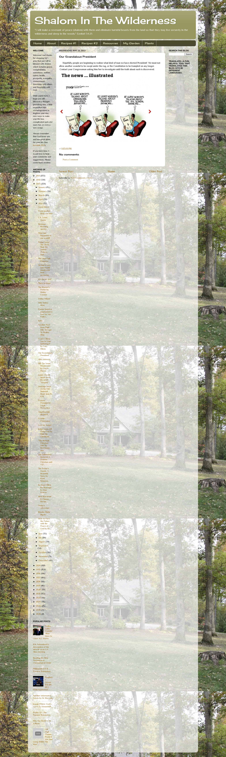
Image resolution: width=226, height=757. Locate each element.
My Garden (131, 43)
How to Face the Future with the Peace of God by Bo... (44, 523)
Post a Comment (70, 159)
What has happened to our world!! (44, 235)
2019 (38, 585)
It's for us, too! (44, 279)
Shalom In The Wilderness (105, 20)
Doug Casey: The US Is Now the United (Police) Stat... (44, 248)
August (42, 542)
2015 (38, 569)
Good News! (43, 207)
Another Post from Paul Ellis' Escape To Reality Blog (45, 330)
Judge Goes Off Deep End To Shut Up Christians (45, 433)
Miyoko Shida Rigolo (44, 513)
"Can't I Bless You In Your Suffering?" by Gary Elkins (44, 344)
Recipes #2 (90, 43)
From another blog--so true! (45, 212)
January (42, 187)
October (43, 552)
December (44, 560)
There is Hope (44, 283)
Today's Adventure (43, 506)
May (41, 203)
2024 (39, 606)
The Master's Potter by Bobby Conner (44, 291)
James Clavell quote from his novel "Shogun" (44, 379)
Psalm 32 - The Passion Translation (41, 713)
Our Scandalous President (45, 354)
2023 (39, 602)
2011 (38, 176)
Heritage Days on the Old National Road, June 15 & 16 (45, 391)
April (41, 199)
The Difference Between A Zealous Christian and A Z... (45, 459)
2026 (39, 614)
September (43, 546)
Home (37, 43)
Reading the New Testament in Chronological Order (42, 660)
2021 (38, 594)
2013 (38, 184)
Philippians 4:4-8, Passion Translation (41, 670)
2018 (38, 581)
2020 (39, 589)
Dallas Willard (44, 299)
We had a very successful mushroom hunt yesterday (44, 270)
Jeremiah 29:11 (39, 145)
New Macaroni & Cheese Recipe (44, 499)
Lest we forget (44, 425)
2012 (38, 180)
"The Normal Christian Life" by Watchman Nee (44, 445)
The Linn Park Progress (44, 259)
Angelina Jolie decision (44, 413)
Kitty (40, 321)
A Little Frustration (44, 419)
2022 (39, 598)
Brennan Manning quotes (43, 226)
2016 (38, 573)
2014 (38, 565)
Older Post (155, 171)
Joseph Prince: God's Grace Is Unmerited (42, 705)
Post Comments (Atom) (82, 178)
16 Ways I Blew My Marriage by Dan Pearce (44, 489)
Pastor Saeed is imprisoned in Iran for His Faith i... (45, 313)
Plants (149, 43)
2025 (39, 610)
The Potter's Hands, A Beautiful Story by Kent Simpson (43, 474)
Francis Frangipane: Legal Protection (44, 404)
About (51, 43)
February (43, 191)
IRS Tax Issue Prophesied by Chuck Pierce (44, 367)
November (43, 556)
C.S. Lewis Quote (42, 218)
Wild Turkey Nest (43, 304)
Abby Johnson (44, 359)
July (40, 537)
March (42, 195)
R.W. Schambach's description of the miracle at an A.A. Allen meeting (41, 648)
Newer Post (66, 171)
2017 (38, 577)
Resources (110, 43)
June (41, 533)
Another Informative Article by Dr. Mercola (42, 696)
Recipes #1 (68, 43)
